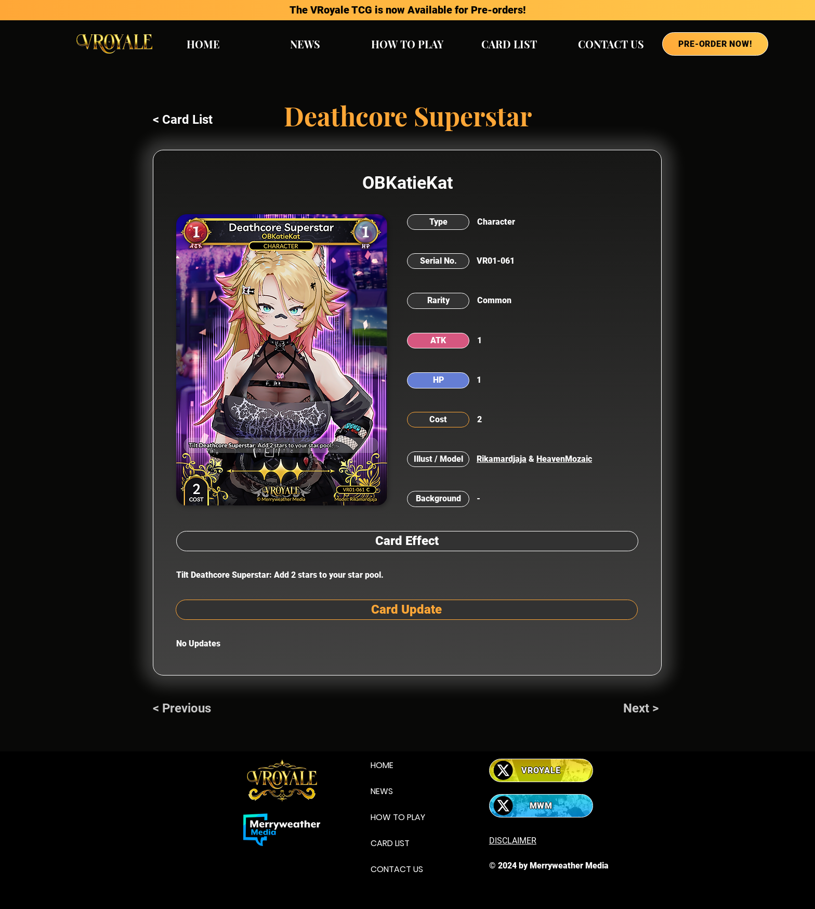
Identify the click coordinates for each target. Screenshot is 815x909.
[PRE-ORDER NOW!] (715, 44)
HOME (382, 765)
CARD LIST (390, 843)
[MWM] (541, 805)
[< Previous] (187, 708)
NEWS (382, 791)
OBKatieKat (407, 182)
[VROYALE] (541, 770)
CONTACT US (397, 869)
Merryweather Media (569, 866)
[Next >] (642, 708)
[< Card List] (187, 120)
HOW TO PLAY (398, 817)
